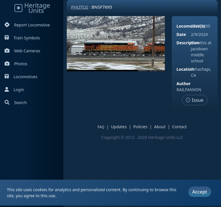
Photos (16, 63)
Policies (140, 126)
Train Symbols (22, 38)
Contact (179, 126)
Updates (119, 126)
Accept (199, 192)
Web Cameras (22, 50)
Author (183, 83)
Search (16, 102)
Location (185, 69)
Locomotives (21, 76)
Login (14, 89)
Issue (194, 100)
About (159, 126)
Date (181, 34)
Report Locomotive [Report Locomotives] (27, 25)
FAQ (101, 126)
